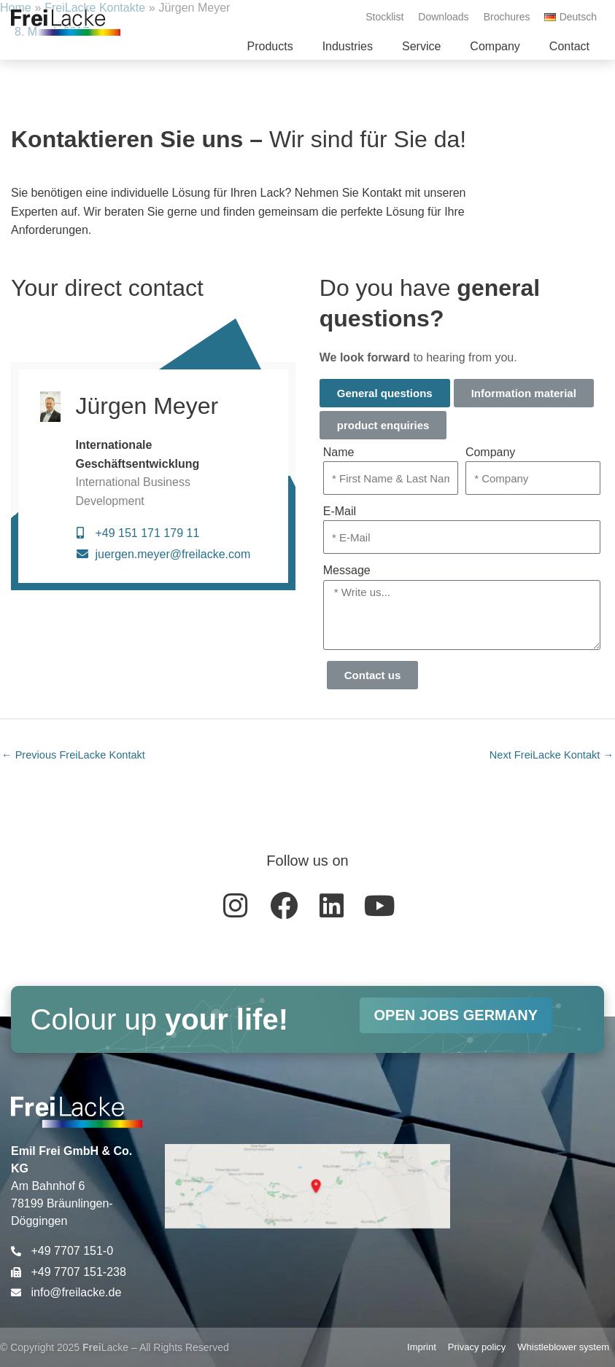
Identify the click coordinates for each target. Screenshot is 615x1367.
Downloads (443, 17)
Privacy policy (477, 1346)
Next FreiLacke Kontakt (552, 755)
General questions (385, 393)
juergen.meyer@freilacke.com (172, 554)
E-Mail (339, 511)
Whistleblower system (563, 1346)
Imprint (421, 1346)
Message (347, 570)
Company (490, 452)
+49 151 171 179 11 (147, 533)
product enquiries (383, 425)
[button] (269, 47)
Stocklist (384, 17)
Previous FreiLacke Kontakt (73, 755)
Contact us (372, 675)
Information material (523, 393)
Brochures (507, 17)
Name (339, 452)
